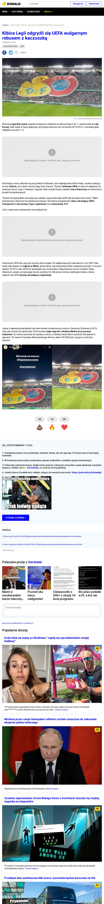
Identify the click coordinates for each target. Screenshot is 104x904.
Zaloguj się (78, 4)
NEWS (4, 12)
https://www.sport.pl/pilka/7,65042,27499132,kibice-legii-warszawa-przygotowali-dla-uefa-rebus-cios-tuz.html (42, 544)
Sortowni (35, 562)
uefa (22, 46)
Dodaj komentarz (14, 607)
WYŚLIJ (23, 52)
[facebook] (5, 52)
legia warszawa (10, 46)
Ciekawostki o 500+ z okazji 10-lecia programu (64, 595)
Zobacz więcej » (62, 710)
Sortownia (32, 467)
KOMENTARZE (33, 12)
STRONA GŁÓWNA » (16, 517)
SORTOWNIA (17, 12)
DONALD (5, 25)
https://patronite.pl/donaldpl (86, 472)
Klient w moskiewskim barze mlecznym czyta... (13, 597)
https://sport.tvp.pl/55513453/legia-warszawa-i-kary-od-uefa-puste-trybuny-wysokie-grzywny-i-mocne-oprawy (41, 536)
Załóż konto (94, 4)
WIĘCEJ (48, 12)
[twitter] (12, 52)
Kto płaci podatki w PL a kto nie (90, 593)
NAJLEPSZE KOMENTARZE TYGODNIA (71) (18, 623)
